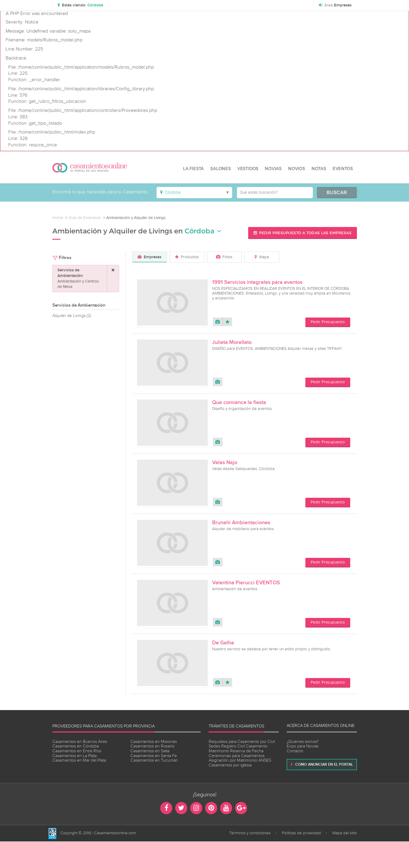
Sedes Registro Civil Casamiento (238, 746)
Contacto (295, 751)
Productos (187, 257)
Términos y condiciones (250, 833)
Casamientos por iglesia (230, 765)
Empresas (149, 257)
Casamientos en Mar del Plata (79, 760)
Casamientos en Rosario (152, 746)
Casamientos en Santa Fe (153, 756)
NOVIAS (273, 168)
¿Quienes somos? (302, 742)
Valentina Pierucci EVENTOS (246, 583)
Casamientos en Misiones (153, 742)
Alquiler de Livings (71, 315)
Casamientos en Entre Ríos (76, 751)
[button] (80, 5)
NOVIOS (296, 168)
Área (334, 5)
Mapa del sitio (344, 833)
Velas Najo (224, 463)
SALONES (220, 168)
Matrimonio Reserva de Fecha (236, 751)
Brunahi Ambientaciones (241, 523)
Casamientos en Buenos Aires (79, 742)
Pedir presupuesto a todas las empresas (302, 232)
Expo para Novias (302, 746)
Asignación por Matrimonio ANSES (240, 760)
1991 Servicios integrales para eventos (257, 282)
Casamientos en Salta (149, 751)
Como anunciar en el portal (321, 764)
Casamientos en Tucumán (154, 760)
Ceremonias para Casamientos (236, 756)
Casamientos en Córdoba (75, 746)
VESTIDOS (247, 168)
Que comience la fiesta (239, 403)
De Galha (223, 643)
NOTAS (318, 168)
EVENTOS (343, 168)
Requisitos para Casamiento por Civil (242, 742)
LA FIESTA (193, 168)
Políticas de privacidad (301, 833)
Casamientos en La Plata (74, 756)
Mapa (262, 257)
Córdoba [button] (203, 231)
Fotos (224, 257)
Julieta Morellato (232, 342)
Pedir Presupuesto (328, 322)
